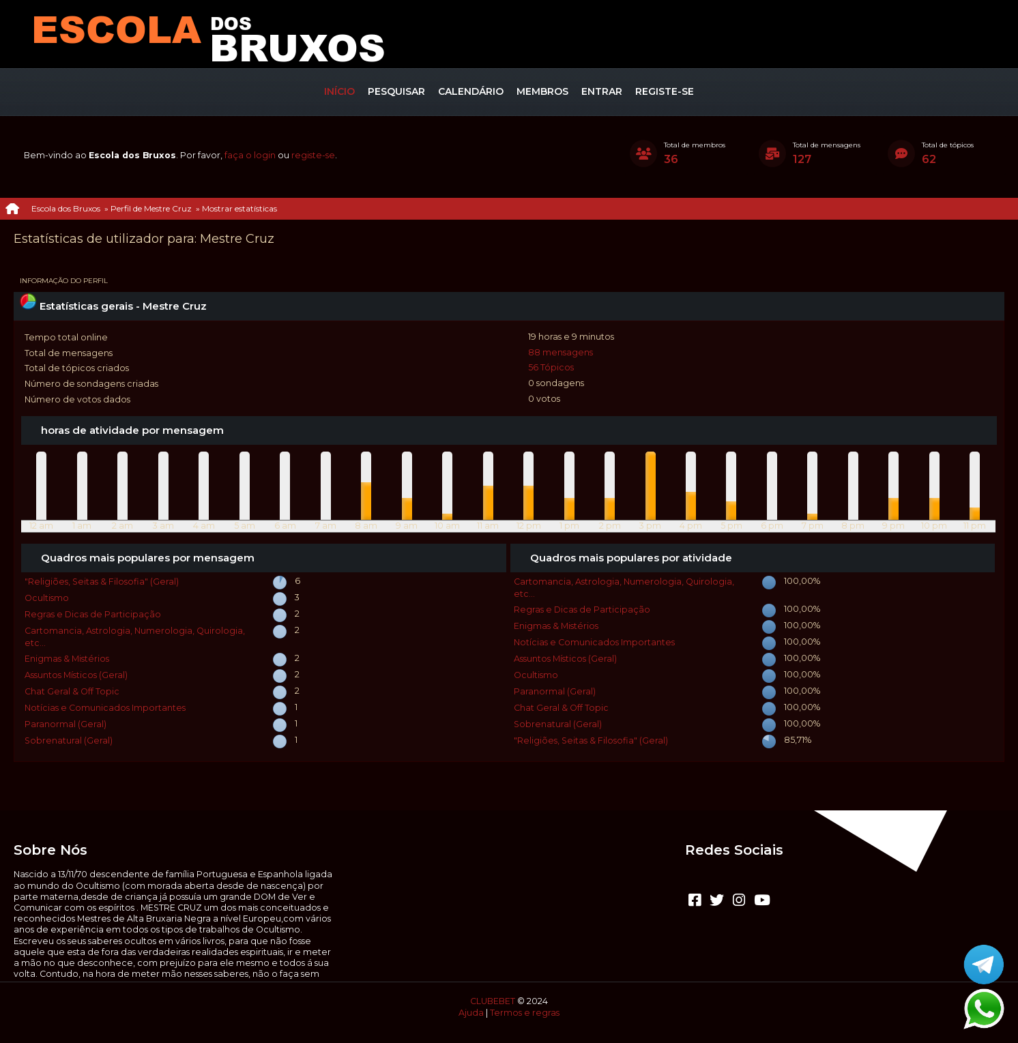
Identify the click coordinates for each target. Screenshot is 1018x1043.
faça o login (250, 155)
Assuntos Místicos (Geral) (76, 675)
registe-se (313, 155)
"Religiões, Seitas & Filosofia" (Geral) (102, 581)
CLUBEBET (492, 1001)
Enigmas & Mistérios (67, 658)
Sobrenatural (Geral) (69, 740)
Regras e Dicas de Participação (93, 614)
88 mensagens (560, 352)
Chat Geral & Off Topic (72, 691)
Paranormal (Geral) (65, 724)
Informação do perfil (64, 280)
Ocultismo (47, 598)
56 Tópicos (551, 367)
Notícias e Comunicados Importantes (105, 708)
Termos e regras (524, 1013)
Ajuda (471, 1013)
